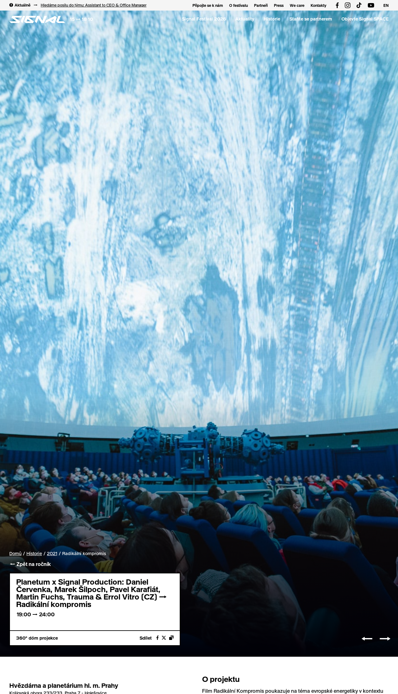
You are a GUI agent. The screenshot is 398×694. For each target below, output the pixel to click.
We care (297, 5)
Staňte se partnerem (310, 18)
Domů (15, 553)
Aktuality (244, 18)
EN (386, 5)
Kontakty (318, 5)
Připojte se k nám (207, 5)
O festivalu (238, 5)
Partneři (261, 5)
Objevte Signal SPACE (365, 18)
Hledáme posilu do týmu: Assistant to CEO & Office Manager (93, 5)
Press (279, 5)
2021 (52, 553)
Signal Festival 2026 (204, 18)
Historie (272, 18)
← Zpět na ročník (30, 564)
